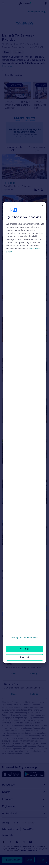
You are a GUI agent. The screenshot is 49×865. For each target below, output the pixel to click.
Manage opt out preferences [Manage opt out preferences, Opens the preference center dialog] (24, 637)
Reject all (24, 657)
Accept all (24, 649)
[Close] (42, 205)
